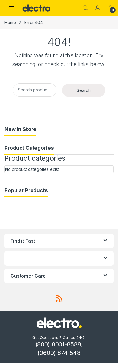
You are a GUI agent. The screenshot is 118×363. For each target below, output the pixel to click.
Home (10, 22)
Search (85, 8)
